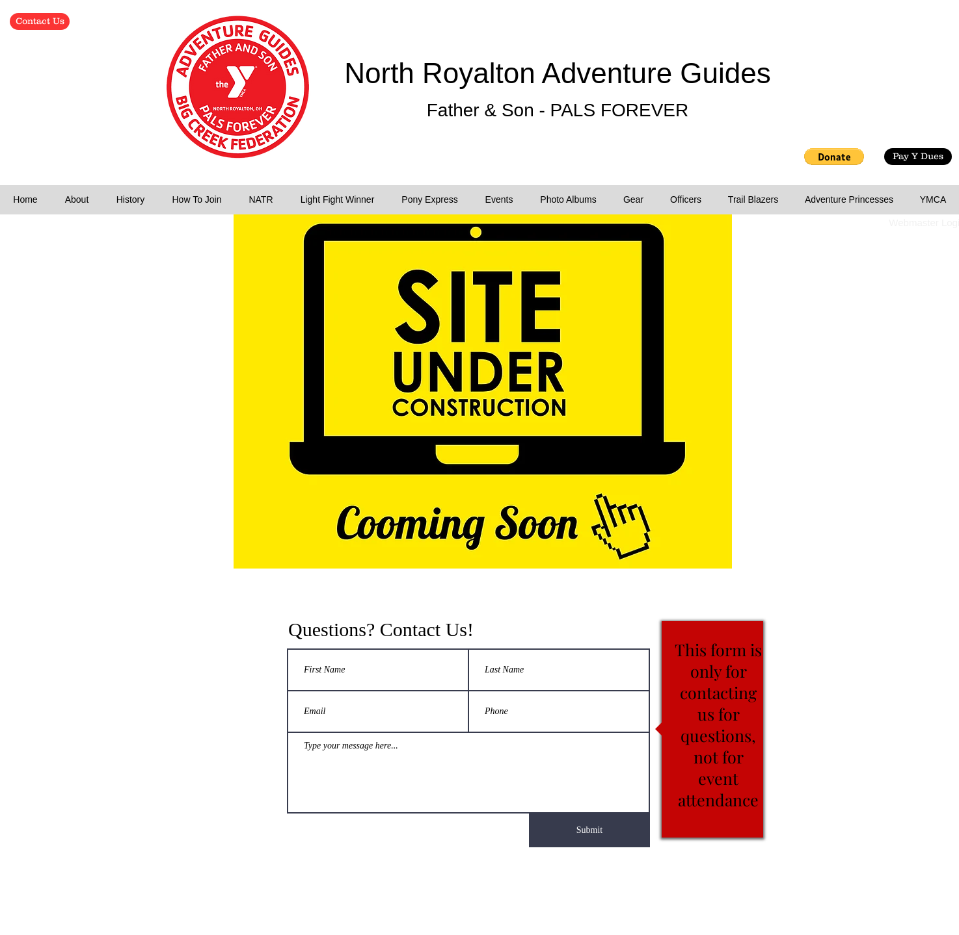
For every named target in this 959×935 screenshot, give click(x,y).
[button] (834, 156)
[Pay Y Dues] (918, 156)
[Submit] (589, 830)
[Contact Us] (40, 21)
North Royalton (442, 73)
